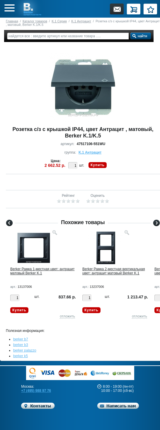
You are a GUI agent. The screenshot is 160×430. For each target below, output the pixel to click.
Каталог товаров (35, 21)
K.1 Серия (59, 21)
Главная (12, 21)
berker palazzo (24, 350)
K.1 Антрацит (81, 21)
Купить (98, 165)
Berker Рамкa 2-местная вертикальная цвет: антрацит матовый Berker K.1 (113, 271)
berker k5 (20, 356)
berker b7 (20, 339)
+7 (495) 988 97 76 (36, 391)
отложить (67, 316)
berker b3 (20, 345)
